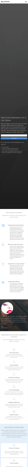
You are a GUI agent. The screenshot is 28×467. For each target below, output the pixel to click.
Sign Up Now (14, 138)
